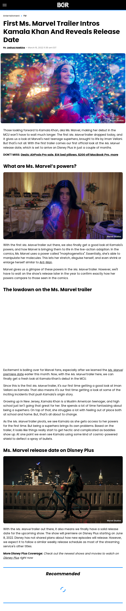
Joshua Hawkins (16, 47)
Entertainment (11, 15)
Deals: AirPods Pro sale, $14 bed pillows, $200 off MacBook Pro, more (69, 154)
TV (24, 15)
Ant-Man (46, 262)
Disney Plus (11, 558)
